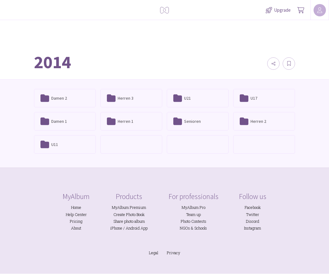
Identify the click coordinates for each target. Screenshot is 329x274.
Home (76, 207)
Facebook (253, 207)
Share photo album (129, 221)
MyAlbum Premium (129, 207)
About (76, 228)
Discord (252, 221)
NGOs (185, 228)
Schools (200, 228)
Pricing (76, 221)
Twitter (252, 214)
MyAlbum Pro (193, 207)
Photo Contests (193, 221)
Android (133, 228)
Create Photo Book (129, 214)
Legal (153, 252)
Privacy (173, 252)
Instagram (252, 228)
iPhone (116, 228)
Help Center (76, 214)
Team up (193, 214)
